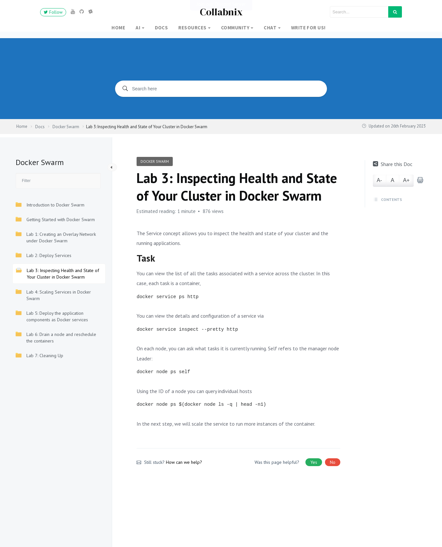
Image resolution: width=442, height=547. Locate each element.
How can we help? (184, 462)
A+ (406, 180)
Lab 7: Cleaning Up (39, 355)
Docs (161, 27)
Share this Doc (392, 164)
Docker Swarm (154, 161)
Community (235, 27)
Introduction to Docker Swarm (50, 205)
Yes (313, 462)
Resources (192, 27)
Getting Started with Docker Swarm (55, 219)
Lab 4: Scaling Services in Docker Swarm (53, 295)
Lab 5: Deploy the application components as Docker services (52, 316)
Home (118, 27)
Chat (270, 27)
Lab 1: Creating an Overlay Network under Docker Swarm (56, 237)
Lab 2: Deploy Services (43, 255)
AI (138, 27)
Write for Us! (308, 27)
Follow (53, 12)
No (332, 462)
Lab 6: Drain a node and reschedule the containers (56, 337)
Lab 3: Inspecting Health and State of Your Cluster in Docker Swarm (57, 273)
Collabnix (221, 12)
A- (379, 180)
